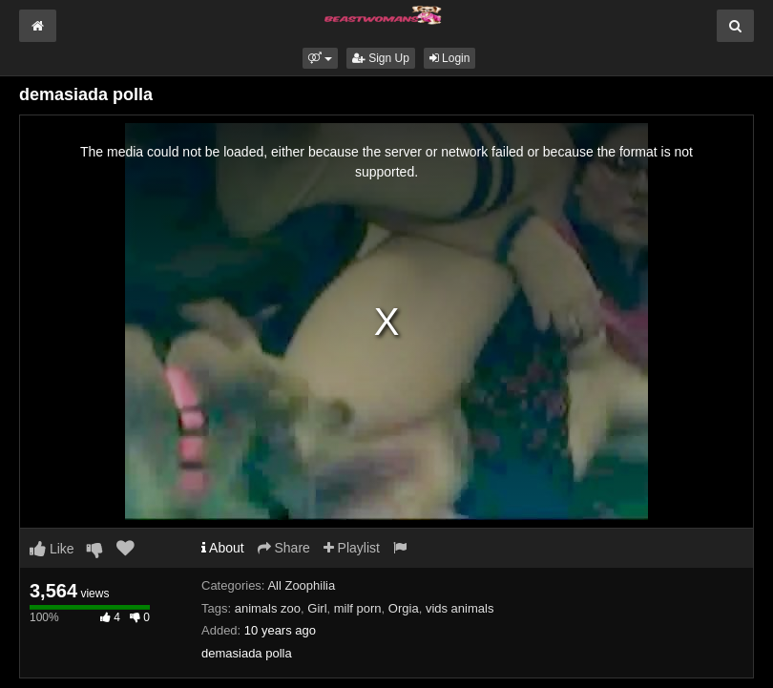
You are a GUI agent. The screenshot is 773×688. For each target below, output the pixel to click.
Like (52, 548)
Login (449, 58)
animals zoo (268, 608)
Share (284, 547)
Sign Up (380, 58)
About (222, 547)
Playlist (352, 547)
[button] (320, 58)
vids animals (460, 608)
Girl (316, 608)
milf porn (358, 608)
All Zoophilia (301, 585)
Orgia (403, 608)
